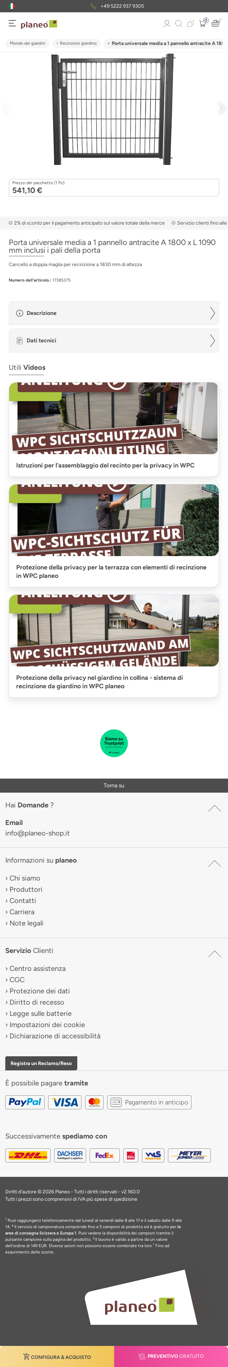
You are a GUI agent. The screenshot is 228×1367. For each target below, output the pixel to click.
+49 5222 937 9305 (122, 6)
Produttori (26, 889)
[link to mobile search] (178, 23)
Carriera (21, 912)
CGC (17, 979)
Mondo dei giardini (27, 43)
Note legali (26, 923)
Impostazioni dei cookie (47, 1024)
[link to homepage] (39, 24)
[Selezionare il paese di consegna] (12, 6)
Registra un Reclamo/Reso (41, 1063)
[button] (12, 6)
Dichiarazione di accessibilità (54, 1036)
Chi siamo (24, 878)
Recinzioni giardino (78, 43)
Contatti (22, 900)
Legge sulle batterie (40, 1013)
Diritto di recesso (36, 1002)
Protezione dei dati (39, 991)
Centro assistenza (37, 968)
